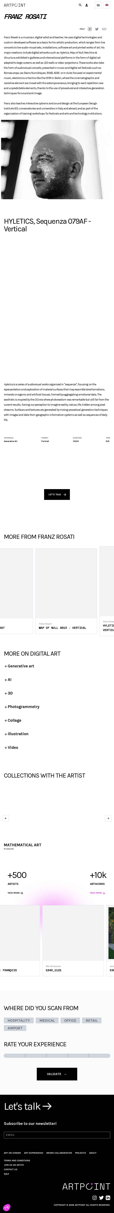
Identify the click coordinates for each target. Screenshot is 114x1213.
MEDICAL (47, 1020)
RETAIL (92, 1020)
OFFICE (70, 1020)
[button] (87, 5)
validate (57, 1074)
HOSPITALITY (19, 1020)
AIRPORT (15, 1028)
